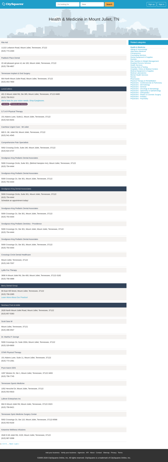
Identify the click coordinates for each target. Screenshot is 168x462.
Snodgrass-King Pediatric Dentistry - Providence (21, 224)
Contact (99, 453)
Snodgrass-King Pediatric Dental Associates (19, 173)
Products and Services (19, 104)
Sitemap (106, 453)
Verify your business (68, 453)
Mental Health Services (139, 75)
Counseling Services (138, 55)
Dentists (133, 59)
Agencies (81, 453)
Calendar (5, 104)
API (87, 453)
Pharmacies (135, 79)
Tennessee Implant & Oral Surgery (15, 73)
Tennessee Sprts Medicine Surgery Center (19, 414)
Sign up (151, 4)
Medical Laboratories (138, 73)
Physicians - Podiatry (138, 97)
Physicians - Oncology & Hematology (144, 89)
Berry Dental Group (9, 286)
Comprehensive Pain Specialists (14, 142)
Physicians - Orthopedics (139, 93)
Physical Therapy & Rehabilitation (143, 81)
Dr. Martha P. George (10, 337)
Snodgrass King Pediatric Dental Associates (19, 158)
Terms (120, 453)
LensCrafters (6, 89)
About (92, 453)
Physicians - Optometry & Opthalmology (145, 91)
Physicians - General (138, 87)
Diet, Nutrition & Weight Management (144, 61)
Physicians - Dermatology (140, 85)
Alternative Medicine (138, 51)
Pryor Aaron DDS (8, 368)
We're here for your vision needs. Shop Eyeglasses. (23, 101)
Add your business (52, 453)
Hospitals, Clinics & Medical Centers (144, 69)
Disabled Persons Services (140, 63)
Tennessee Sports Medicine (13, 383)
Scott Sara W (6, 321)
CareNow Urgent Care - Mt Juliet (15, 127)
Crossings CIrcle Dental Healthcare (16, 255)
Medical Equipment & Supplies (142, 71)
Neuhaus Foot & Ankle (10, 305)
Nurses (133, 77)
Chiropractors (135, 53)
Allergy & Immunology (138, 49)
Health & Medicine (137, 47)
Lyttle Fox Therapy (9, 270)
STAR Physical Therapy (11, 352)
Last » (16, 444)
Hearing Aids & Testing (139, 67)
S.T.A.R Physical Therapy (12, 111)
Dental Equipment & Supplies (141, 57)
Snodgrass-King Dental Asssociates (16, 189)
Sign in (161, 4)
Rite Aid (4, 42)
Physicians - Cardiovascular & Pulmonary (146, 83)
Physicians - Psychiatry (139, 99)
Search (109, 4)
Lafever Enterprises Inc (11, 399)
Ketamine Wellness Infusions (13, 430)
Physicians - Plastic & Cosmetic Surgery (145, 95)
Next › (11, 444)
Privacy (113, 453)
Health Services (136, 65)
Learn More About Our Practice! (14, 297)
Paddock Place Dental (10, 58)
